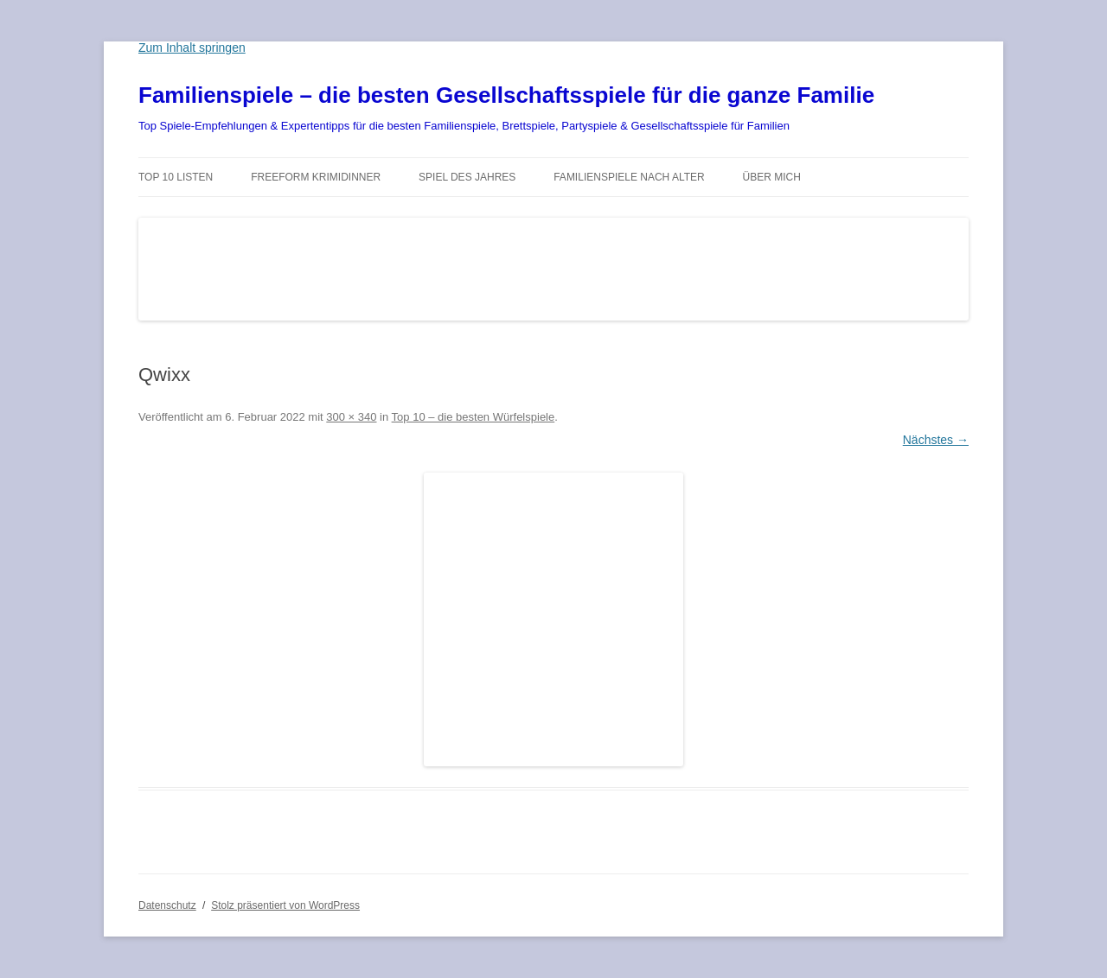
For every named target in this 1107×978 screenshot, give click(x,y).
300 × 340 (351, 416)
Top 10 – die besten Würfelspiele (473, 416)
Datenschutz (167, 905)
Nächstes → (936, 440)
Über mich (772, 177)
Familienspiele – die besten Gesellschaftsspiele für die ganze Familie (506, 95)
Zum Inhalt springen (192, 47)
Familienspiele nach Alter (629, 177)
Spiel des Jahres (467, 177)
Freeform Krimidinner (316, 177)
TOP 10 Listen (175, 177)
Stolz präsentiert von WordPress (285, 905)
